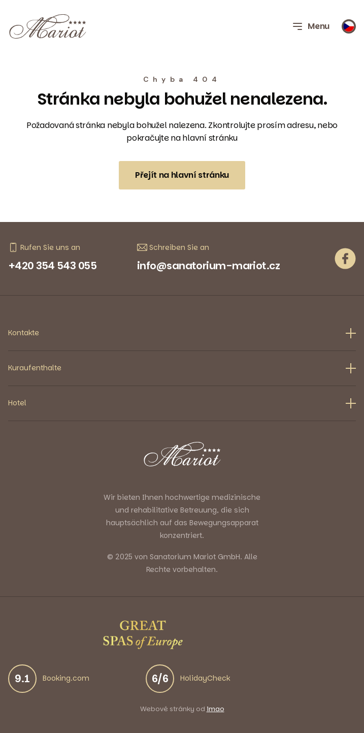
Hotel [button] (182, 403)
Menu (310, 26)
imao (215, 709)
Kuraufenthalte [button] (182, 368)
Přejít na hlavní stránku (182, 175)
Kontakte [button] (182, 333)
